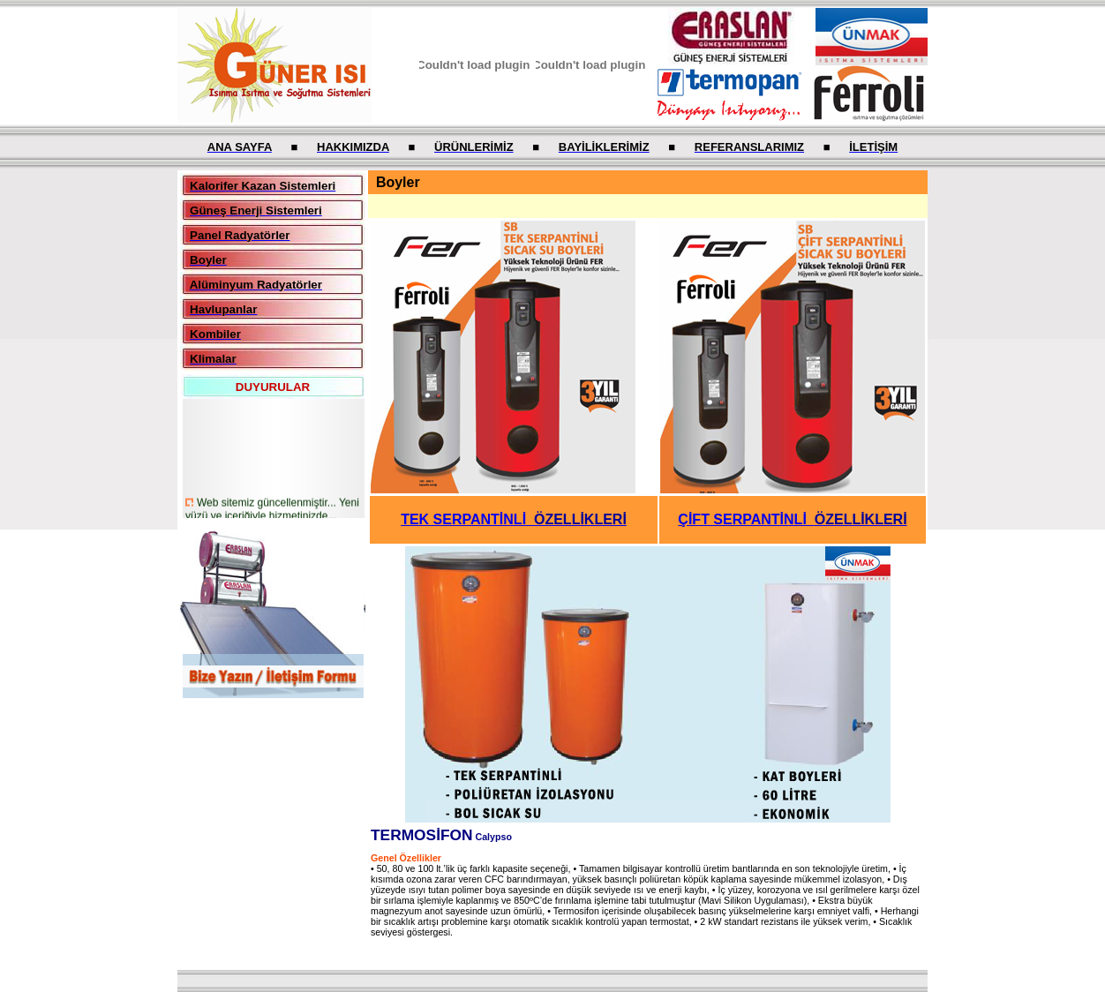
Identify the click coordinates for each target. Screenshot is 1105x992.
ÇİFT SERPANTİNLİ (792, 519)
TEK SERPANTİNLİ (514, 519)
